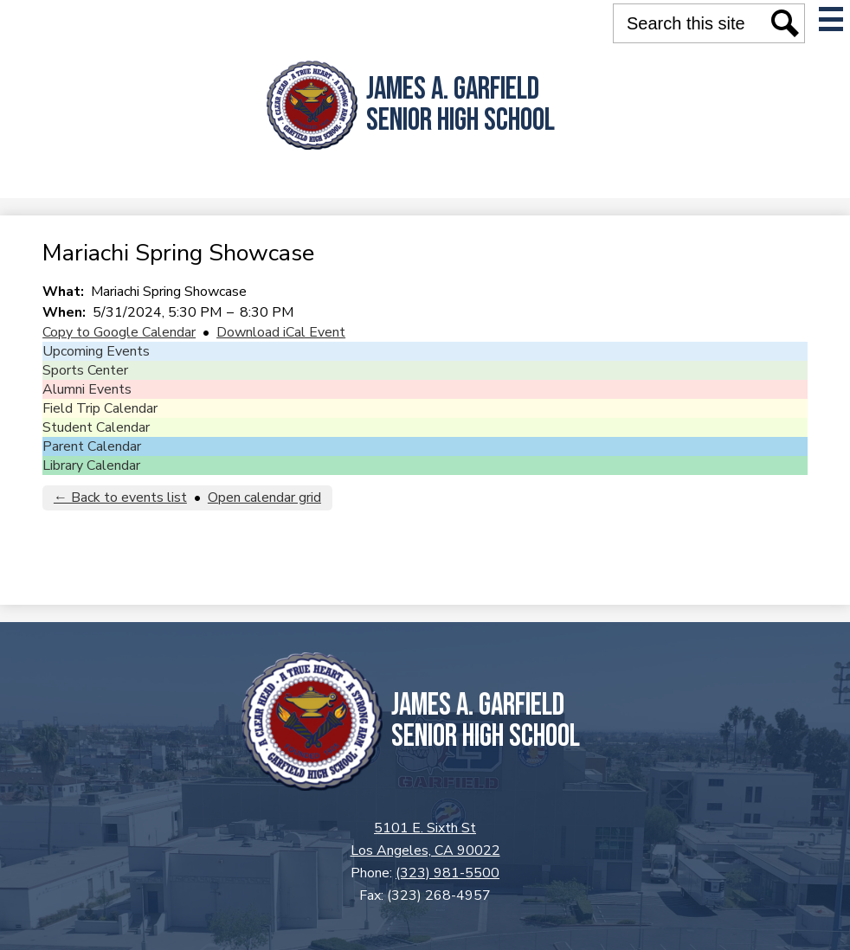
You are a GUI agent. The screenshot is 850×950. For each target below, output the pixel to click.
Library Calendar (91, 465)
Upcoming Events (96, 351)
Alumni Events (87, 389)
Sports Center (85, 370)
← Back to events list (120, 497)
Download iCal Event (280, 332)
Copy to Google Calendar (119, 332)
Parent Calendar (91, 446)
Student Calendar (96, 427)
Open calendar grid (264, 497)
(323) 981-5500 (447, 873)
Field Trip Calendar (100, 408)
